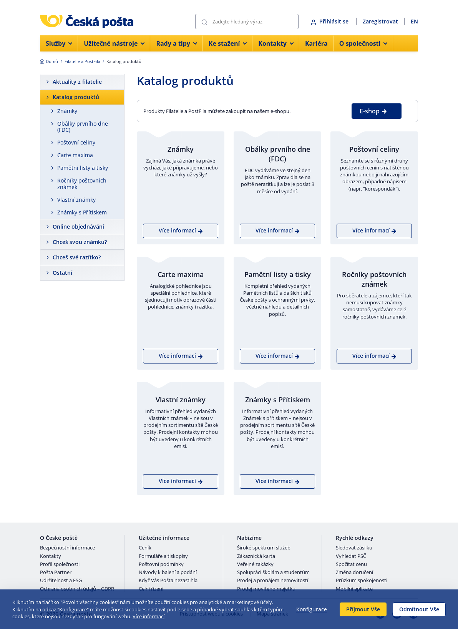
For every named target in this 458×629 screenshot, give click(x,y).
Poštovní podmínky (161, 564)
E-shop (373, 111)
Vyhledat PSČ (351, 556)
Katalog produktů (76, 97)
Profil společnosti (60, 564)
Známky (67, 111)
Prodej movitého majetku (266, 589)
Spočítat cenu (351, 564)
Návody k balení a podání (168, 572)
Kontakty (50, 556)
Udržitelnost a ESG (61, 581)
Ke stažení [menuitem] (228, 43)
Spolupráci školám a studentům (273, 572)
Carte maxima (75, 155)
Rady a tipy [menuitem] (176, 43)
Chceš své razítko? (77, 257)
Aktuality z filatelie (77, 81)
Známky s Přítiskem (82, 212)
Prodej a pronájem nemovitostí (272, 581)
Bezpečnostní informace (67, 548)
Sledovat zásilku (354, 548)
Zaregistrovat (380, 21)
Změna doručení (354, 572)
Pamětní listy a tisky (82, 167)
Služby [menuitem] (59, 43)
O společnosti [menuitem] (363, 43)
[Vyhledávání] (247, 21)
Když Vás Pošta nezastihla (168, 581)
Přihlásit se (330, 21)
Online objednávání (78, 226)
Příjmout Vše (363, 609)
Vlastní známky (76, 199)
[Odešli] (204, 21)
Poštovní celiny (76, 142)
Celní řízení (151, 589)
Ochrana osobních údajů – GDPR (77, 589)
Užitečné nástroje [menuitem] (114, 43)
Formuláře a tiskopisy (163, 556)
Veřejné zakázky (255, 564)
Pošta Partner (55, 572)
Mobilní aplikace (354, 589)
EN (414, 21)
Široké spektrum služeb (263, 548)
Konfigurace (311, 609)
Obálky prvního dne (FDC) (82, 127)
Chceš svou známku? (80, 242)
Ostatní (62, 272)
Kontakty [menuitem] (276, 43)
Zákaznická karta (256, 556)
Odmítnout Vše (419, 609)
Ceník (145, 548)
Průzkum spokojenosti (361, 581)
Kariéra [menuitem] (316, 43)
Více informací (148, 616)
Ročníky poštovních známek (81, 184)
